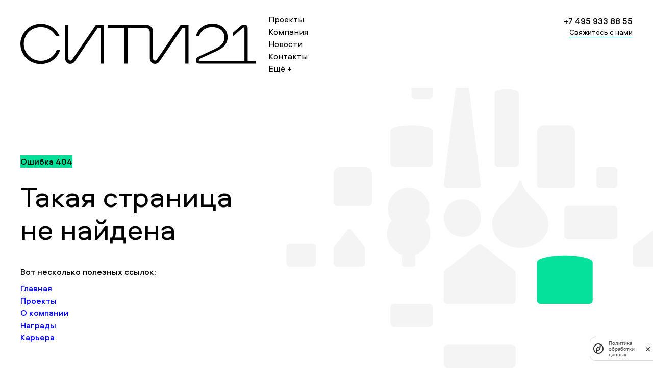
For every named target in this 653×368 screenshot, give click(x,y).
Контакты (288, 56)
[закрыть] (648, 348)
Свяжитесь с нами (601, 32)
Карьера (37, 337)
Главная (36, 288)
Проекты (286, 19)
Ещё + (280, 68)
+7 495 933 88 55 (598, 21)
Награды (38, 325)
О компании (44, 312)
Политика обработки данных (622, 348)
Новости (285, 44)
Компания (288, 32)
